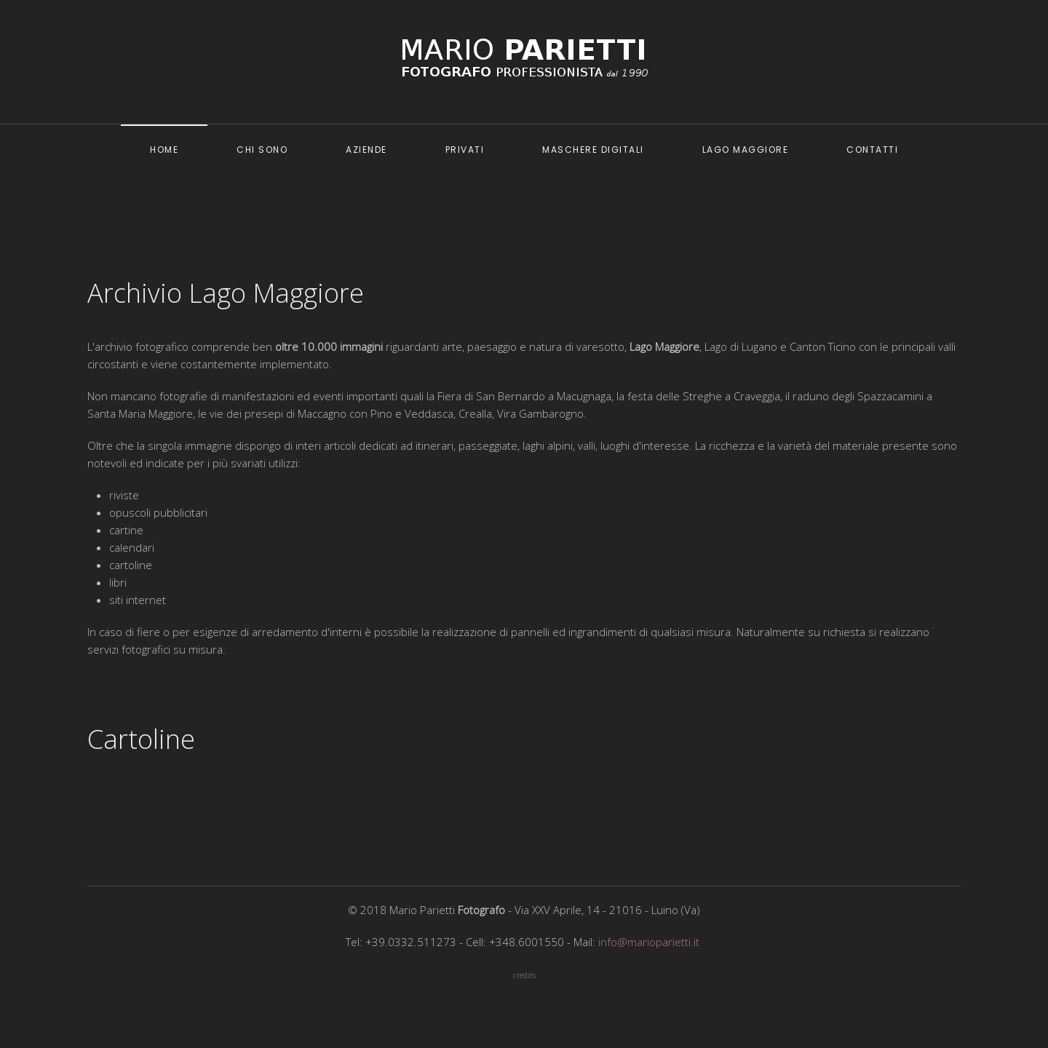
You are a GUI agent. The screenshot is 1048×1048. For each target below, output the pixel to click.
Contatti (872, 149)
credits (524, 975)
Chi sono (262, 149)
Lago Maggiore (745, 149)
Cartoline (141, 739)
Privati (465, 149)
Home (164, 149)
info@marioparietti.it (648, 941)
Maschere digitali (593, 149)
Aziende (366, 149)
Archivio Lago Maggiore (225, 293)
